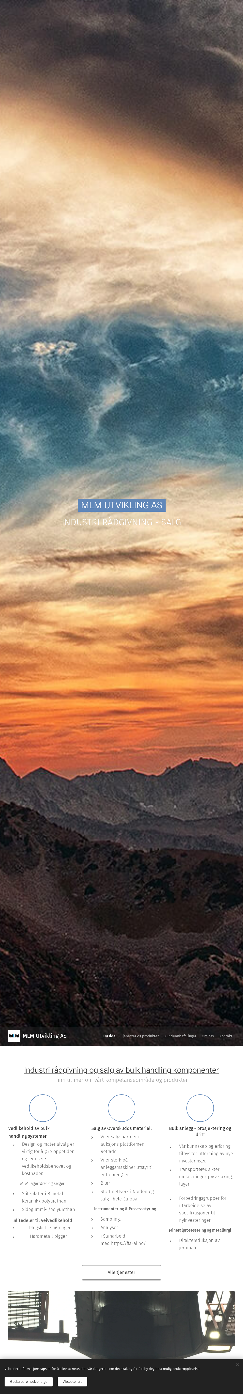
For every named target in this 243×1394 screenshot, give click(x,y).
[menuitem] (95, 1036)
